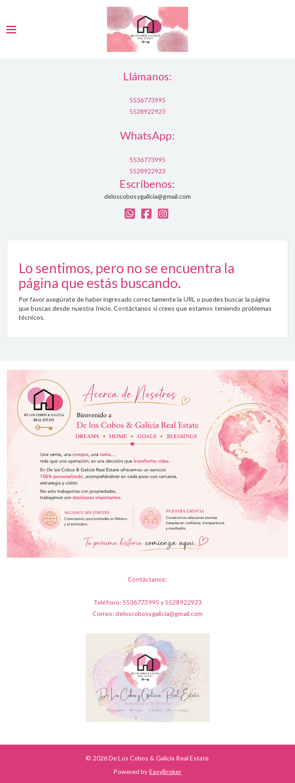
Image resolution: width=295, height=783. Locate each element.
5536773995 (147, 100)
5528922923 (147, 111)
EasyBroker (165, 771)
